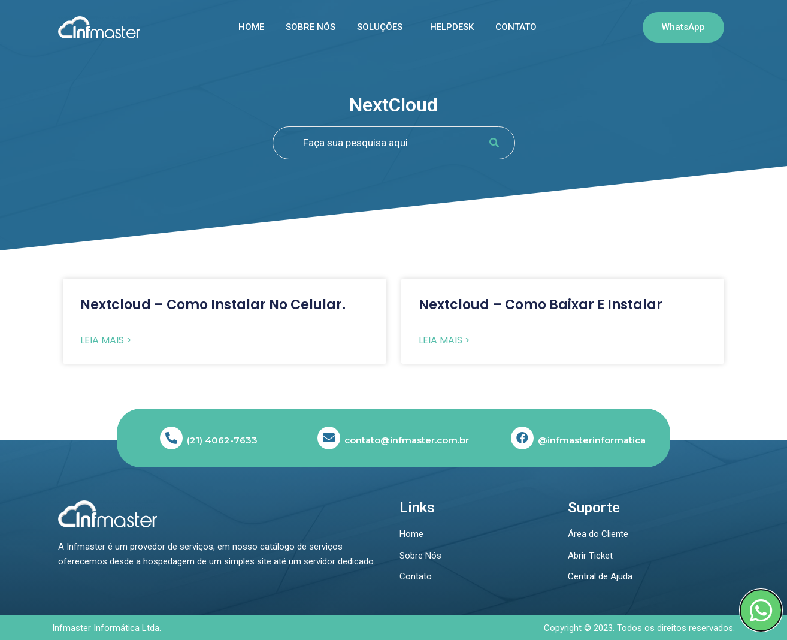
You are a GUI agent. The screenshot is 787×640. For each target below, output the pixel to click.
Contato (516, 27)
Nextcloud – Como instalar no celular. (213, 304)
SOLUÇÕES (379, 27)
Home (251, 27)
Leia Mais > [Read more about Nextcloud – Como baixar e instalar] (444, 340)
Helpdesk (452, 27)
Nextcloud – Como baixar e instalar (540, 304)
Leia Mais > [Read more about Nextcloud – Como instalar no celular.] (106, 340)
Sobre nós (310, 27)
